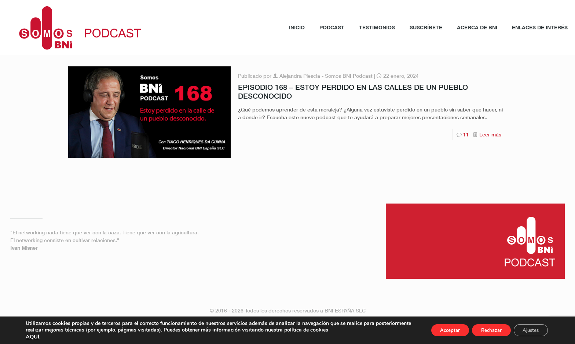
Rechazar (483, 330)
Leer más (490, 134)
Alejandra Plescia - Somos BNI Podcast (326, 76)
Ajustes (528, 330)
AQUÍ (32, 336)
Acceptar (436, 330)
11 (466, 134)
